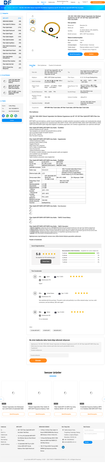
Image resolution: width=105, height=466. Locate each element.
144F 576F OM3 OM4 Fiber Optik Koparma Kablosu (14, 81)
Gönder (38, 360)
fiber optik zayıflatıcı (12, 43)
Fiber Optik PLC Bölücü (12, 24)
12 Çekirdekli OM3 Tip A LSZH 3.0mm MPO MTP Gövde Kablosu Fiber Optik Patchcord (26, 446)
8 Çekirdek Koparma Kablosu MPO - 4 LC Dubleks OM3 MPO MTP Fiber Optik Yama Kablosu (91, 408)
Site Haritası (4, 439)
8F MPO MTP (47, 330)
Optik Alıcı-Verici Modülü (12, 53)
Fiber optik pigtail (12, 33)
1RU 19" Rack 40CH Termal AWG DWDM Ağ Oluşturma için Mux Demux (49, 448)
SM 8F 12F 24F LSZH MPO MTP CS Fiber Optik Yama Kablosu (14, 87)
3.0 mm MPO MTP (35, 330)
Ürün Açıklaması (42, 65)
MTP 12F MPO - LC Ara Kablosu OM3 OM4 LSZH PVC (15, 93)
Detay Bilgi (32, 65)
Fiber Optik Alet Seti (12, 64)
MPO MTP (12, 18)
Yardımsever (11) (46, 280)
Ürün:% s (3, 432)
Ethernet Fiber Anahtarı (12, 61)
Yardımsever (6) (46, 315)
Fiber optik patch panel (12, 50)
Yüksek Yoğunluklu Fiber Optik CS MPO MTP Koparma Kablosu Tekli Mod (38, 408)
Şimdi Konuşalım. (97, 2)
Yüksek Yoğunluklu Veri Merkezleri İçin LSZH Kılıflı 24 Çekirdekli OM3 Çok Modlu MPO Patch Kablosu (13, 408)
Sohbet (12, 120)
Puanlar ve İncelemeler (55, 65)
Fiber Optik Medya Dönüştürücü (12, 57)
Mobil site (3, 442)
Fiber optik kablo (12, 27)
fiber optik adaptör (12, 37)
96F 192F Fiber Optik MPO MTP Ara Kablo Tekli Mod (26, 431)
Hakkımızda (4, 434)
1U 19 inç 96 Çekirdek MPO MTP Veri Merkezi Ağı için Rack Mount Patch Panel (27, 438)
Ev (1, 430)
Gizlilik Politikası (5, 444)
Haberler (3, 437)
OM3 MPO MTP (57, 330)
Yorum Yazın (45, 261)
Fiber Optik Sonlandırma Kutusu (12, 46)
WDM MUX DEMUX (12, 21)
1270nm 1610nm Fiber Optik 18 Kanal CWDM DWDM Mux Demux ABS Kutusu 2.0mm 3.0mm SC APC (49, 432)
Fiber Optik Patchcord (12, 30)
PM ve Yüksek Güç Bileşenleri (12, 68)
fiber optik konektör (12, 40)
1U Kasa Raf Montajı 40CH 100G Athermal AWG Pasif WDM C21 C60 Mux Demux (49, 440)
